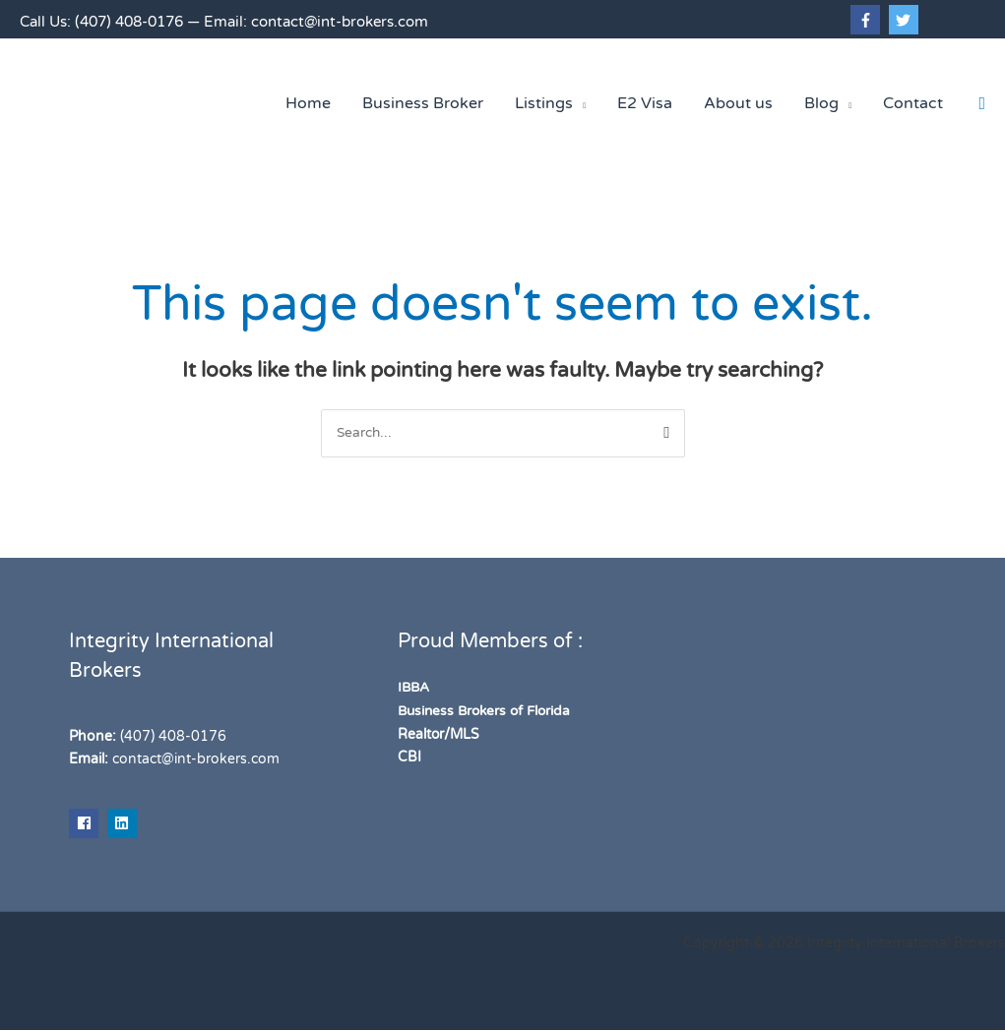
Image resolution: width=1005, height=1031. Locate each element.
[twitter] (906, 19)
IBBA (414, 688)
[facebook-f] (867, 19)
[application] (579, 103)
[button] (981, 103)
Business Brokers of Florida (488, 710)
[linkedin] (124, 823)
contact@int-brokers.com (339, 21)
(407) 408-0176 (129, 21)
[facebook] (86, 823)
